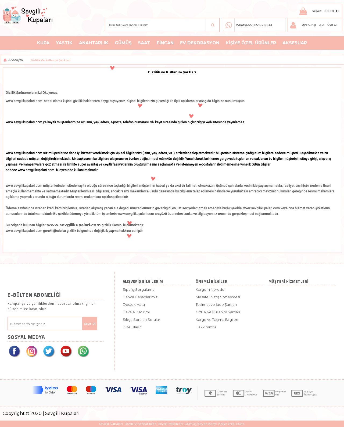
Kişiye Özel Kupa (231, 424)
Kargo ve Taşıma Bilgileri (217, 319)
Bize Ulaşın (132, 327)
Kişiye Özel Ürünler (251, 42)
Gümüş (123, 42)
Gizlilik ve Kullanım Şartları (218, 312)
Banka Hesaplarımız (140, 297)
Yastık (64, 42)
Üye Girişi (309, 25)
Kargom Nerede (210, 289)
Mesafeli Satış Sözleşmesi (218, 297)
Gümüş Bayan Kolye (200, 424)
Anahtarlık (93, 42)
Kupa (43, 42)
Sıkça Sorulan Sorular (141, 319)
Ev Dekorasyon (199, 42)
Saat (144, 42)
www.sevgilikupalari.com (74, 225)
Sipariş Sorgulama (139, 289)
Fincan (165, 42)
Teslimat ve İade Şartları (216, 304)
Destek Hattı (134, 304)
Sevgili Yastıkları (170, 424)
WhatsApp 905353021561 (254, 25)
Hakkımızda (206, 327)
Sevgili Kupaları (111, 424)
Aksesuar (294, 42)
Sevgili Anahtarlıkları (140, 424)
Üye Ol (332, 25)
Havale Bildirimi (136, 312)
